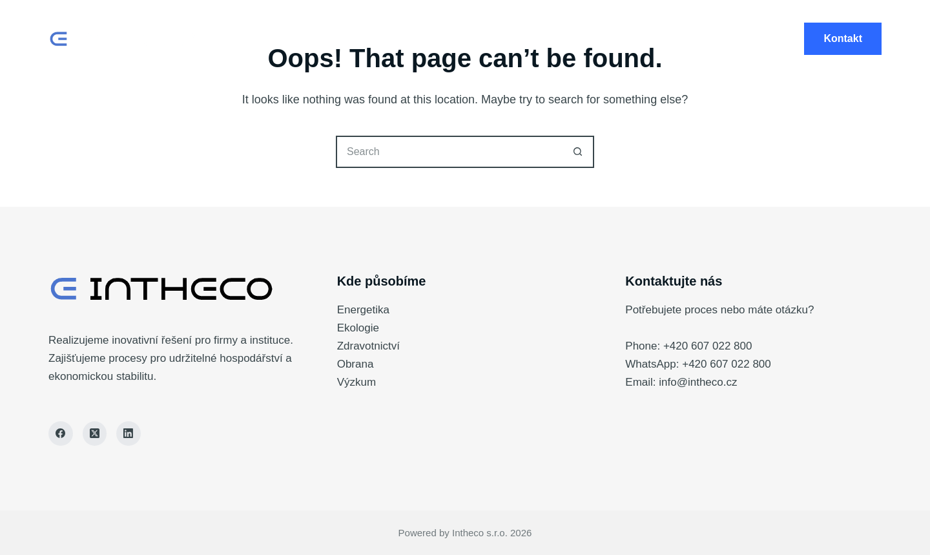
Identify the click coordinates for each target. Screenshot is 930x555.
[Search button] (578, 152)
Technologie (465, 39)
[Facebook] (60, 433)
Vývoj (552, 39)
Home (290, 39)
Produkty (367, 39)
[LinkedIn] (128, 433)
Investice (630, 39)
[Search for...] (449, 152)
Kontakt (842, 38)
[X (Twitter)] (95, 433)
